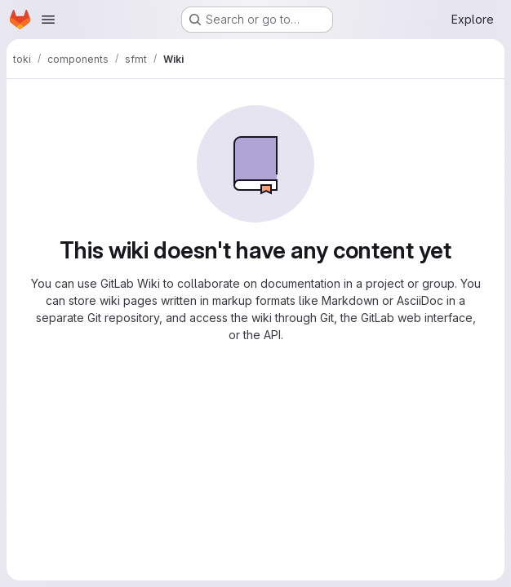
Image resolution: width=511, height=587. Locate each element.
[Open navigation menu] (48, 20)
